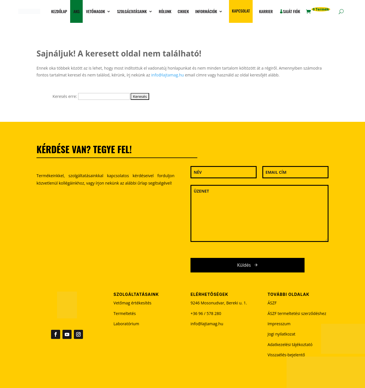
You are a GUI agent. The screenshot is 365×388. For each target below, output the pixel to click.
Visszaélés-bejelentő (286, 354)
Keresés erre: (64, 96)
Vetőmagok (95, 11)
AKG (76, 11)
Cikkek (183, 11)
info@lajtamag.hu (167, 75)
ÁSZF (272, 303)
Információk (206, 11)
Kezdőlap (59, 11)
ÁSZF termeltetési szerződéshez (296, 313)
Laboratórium (126, 323)
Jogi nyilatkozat (281, 334)
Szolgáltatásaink (132, 11)
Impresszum (278, 323)
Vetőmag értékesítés (132, 303)
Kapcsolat (241, 11)
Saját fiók (291, 11)
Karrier (266, 11)
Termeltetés (124, 313)
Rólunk (165, 11)
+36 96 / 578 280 (205, 313)
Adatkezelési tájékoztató (290, 344)
